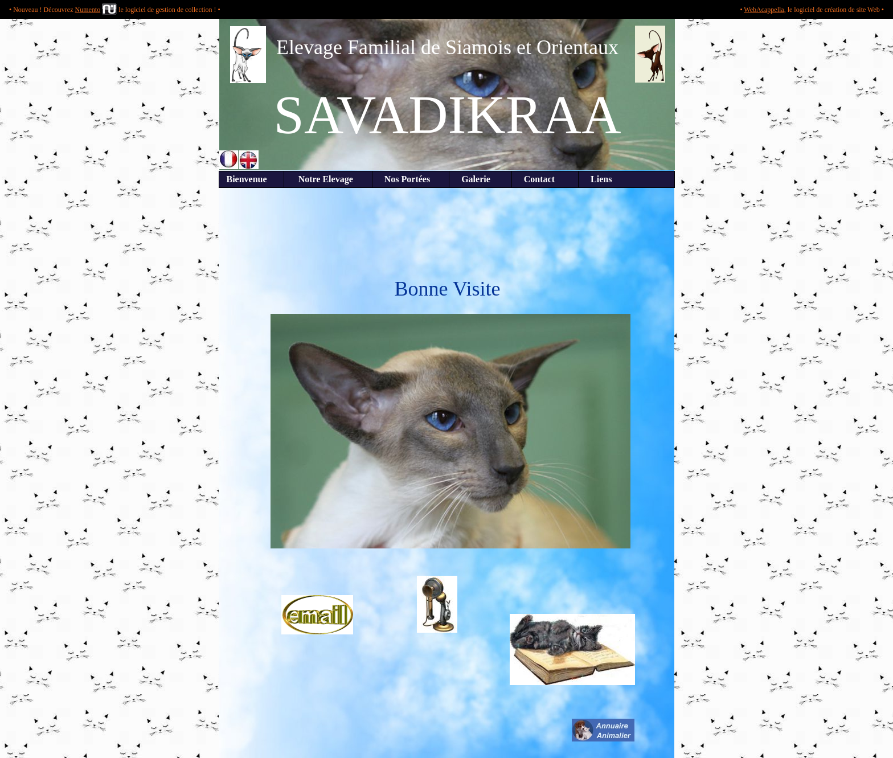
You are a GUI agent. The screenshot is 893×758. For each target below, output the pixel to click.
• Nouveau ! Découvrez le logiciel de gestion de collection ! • (114, 10)
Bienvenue (251, 179)
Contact (545, 179)
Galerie (480, 179)
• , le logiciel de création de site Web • (812, 10)
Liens (595, 179)
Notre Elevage (328, 179)
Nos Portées (410, 179)
